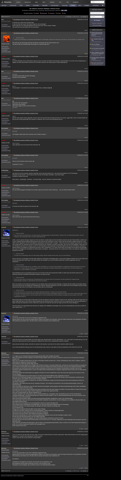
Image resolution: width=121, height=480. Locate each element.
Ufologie (73, 5)
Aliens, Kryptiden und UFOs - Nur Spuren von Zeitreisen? (97, 54)
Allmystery (7, 2)
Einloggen (98, 20)
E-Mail (65, 10)
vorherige (69, 16)
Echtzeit (18, 2)
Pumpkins (4, 33)
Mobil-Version (21, 475)
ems (2, 19)
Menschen (4, 5)
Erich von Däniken (97, 45)
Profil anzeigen (5, 46)
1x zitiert (81, 333)
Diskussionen (28, 2)
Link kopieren (5, 24)
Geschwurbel (41, 10)
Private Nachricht (5, 48)
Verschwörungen (54, 5)
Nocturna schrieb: (19, 37)
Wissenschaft (13, 5)
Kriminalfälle (36, 5)
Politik (21, 5)
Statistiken (52, 2)
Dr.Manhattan (4, 170)
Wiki (68, 2)
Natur (79, 5)
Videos (43, 2)
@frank (14, 434)
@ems (14, 59)
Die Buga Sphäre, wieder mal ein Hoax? (97, 59)
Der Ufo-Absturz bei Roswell (97, 49)
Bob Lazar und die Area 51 (97, 63)
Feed (62, 10)
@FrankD (14, 74)
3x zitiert (81, 445)
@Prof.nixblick (15, 143)
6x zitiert (81, 428)
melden (86, 30)
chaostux (3, 336)
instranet (3, 227)
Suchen (59, 13)
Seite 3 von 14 (5, 16)
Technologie (64, 5)
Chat (60, 2)
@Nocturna (15, 230)
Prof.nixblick (4, 128)
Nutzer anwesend (97, 9)
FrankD (3, 56)
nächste (84, 16)
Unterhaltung (95, 5)
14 (81, 16)
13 (78, 16)
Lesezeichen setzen (6, 26)
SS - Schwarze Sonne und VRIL (97, 40)
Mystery (28, 5)
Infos (64, 13)
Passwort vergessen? (97, 23)
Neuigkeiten (75, 2)
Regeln (15, 475)
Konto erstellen (98, 25)
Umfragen (87, 5)
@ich (13, 356)
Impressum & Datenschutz (7, 475)
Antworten (52, 13)
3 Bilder (37, 13)
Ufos (37, 10)
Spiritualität (44, 5)
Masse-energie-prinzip (50, 10)
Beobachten (44, 13)
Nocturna (3, 353)
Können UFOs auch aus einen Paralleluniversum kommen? (97, 34)
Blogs (36, 2)
